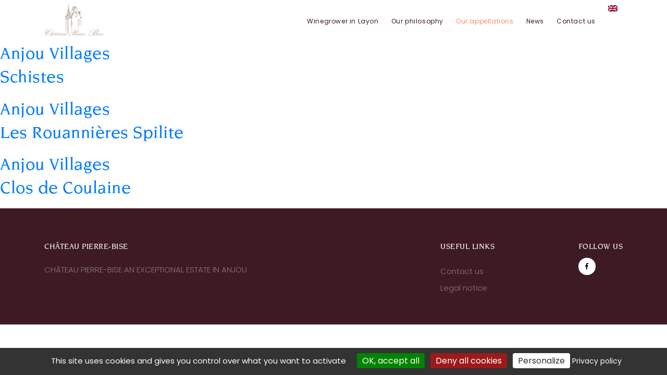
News (535, 21)
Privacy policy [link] (597, 361)
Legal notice (463, 287)
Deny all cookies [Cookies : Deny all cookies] (469, 361)
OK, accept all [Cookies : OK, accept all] (390, 361)
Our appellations (485, 21)
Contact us (576, 21)
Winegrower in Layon (342, 21)
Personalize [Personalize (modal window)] (541, 361)
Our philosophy (417, 21)
